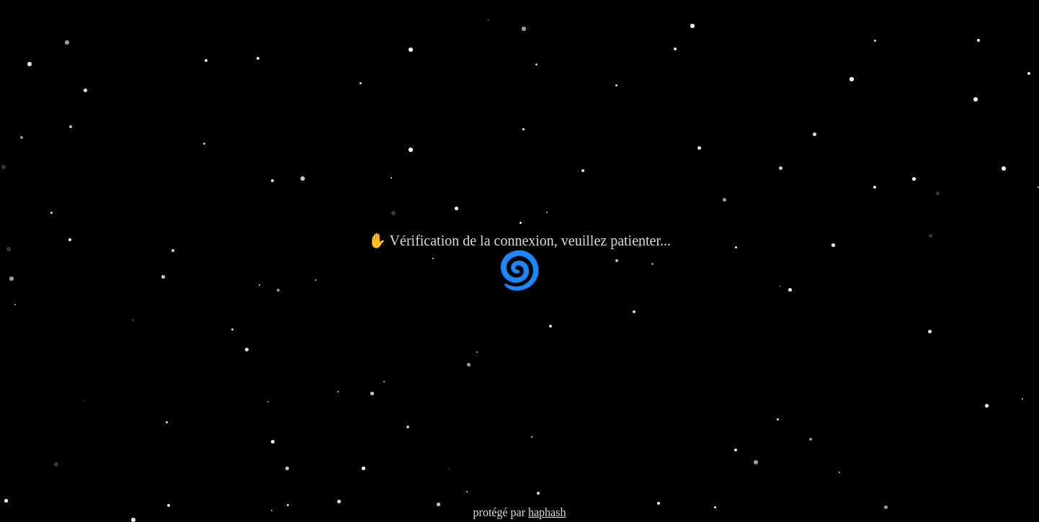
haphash (547, 512)
